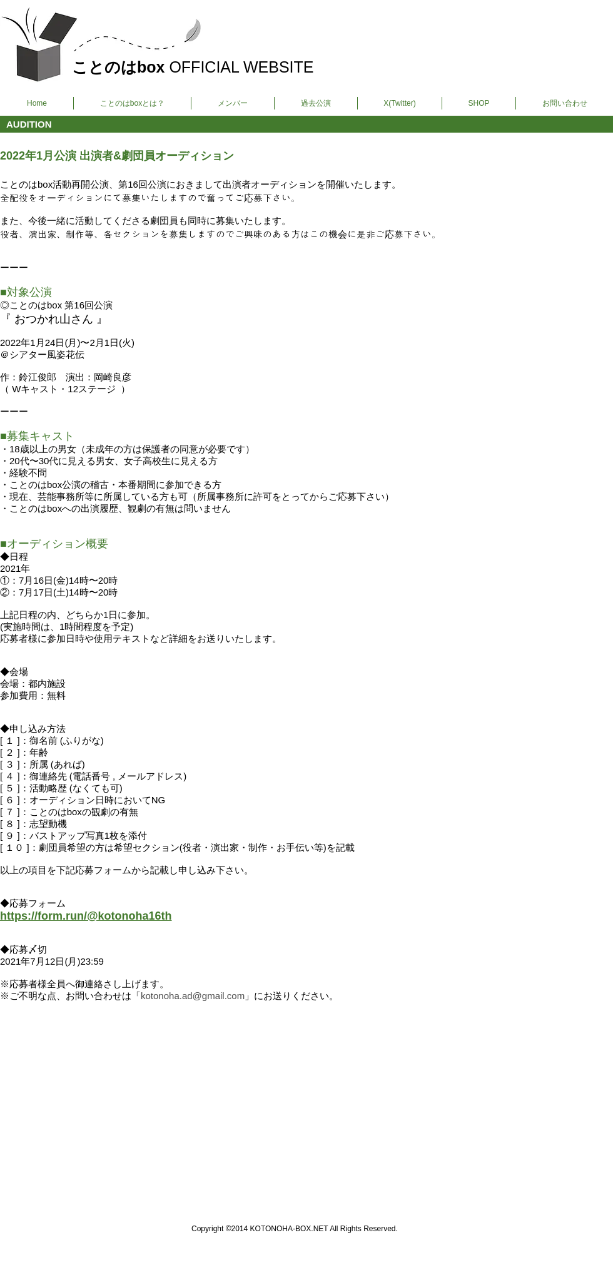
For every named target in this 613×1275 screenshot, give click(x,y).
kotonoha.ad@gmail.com (193, 995)
